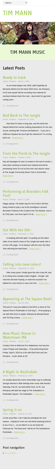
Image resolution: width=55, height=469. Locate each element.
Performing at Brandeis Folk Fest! (26, 193)
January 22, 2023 (25, 414)
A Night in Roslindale (20, 372)
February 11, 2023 (25, 376)
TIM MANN (17, 13)
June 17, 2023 (23, 341)
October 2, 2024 (24, 157)
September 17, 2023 (26, 268)
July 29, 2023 (23, 303)
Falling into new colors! (22, 264)
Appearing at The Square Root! (27, 299)
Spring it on (12, 410)
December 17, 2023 (25, 234)
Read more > (18, 138)
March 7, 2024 (23, 200)
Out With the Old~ (17, 230)
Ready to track (14, 77)
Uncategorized (12, 106)
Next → (15, 453)
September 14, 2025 (26, 119)
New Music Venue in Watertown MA (19, 335)
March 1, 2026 (23, 81)
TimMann (12, 81)
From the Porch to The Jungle (26, 153)
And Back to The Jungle (21, 115)
